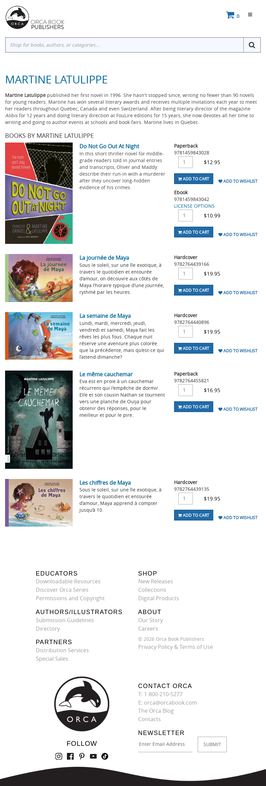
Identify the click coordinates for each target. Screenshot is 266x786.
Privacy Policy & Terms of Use (175, 647)
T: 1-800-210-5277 (160, 694)
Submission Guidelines (65, 620)
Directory (48, 628)
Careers (148, 628)
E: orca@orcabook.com (167, 702)
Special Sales (52, 658)
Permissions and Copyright (70, 598)
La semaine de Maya (105, 316)
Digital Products (158, 598)
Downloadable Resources (68, 581)
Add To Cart (193, 178)
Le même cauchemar (106, 374)
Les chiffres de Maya (105, 482)
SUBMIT (212, 744)
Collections (152, 589)
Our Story (150, 620)
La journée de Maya (104, 257)
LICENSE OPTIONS (194, 206)
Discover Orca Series (62, 589)
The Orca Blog (156, 710)
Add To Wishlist (238, 181)
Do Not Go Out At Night (109, 146)
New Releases (155, 581)
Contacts (149, 719)
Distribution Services (62, 650)
